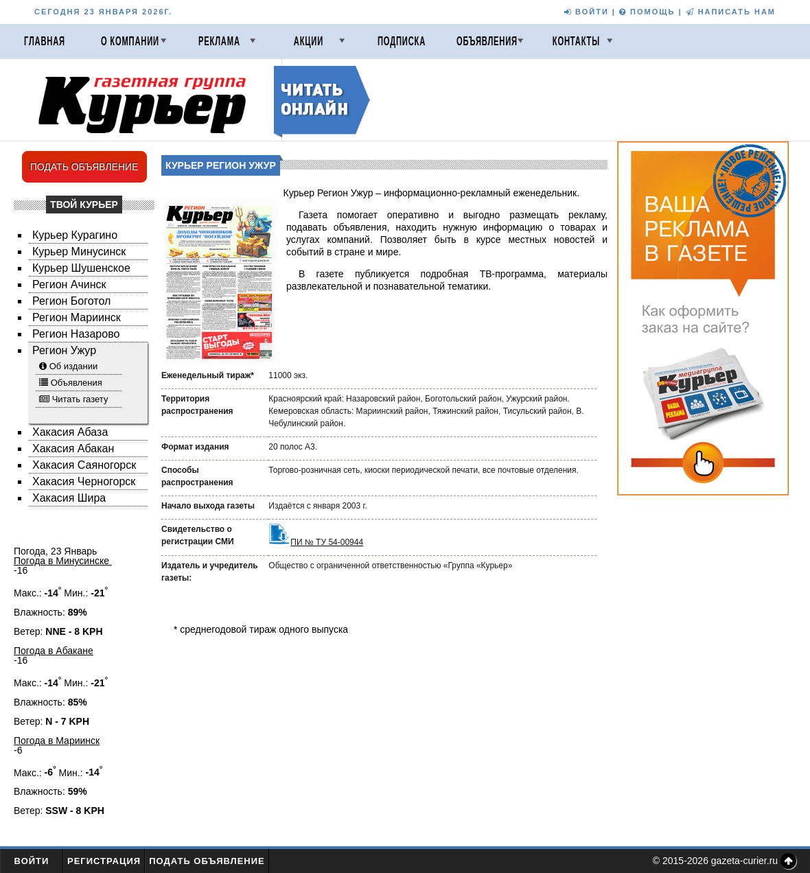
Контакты (576, 41)
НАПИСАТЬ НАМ (731, 12)
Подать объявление (207, 861)
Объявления (487, 41)
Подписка (402, 41)
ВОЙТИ (586, 12)
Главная (44, 41)
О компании (130, 41)
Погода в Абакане (53, 650)
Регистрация (104, 861)
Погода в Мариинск (57, 740)
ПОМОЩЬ (647, 12)
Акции (308, 41)
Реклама (219, 41)
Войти (31, 861)
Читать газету (80, 399)
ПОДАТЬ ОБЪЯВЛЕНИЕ (84, 166)
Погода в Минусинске (63, 560)
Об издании (73, 366)
